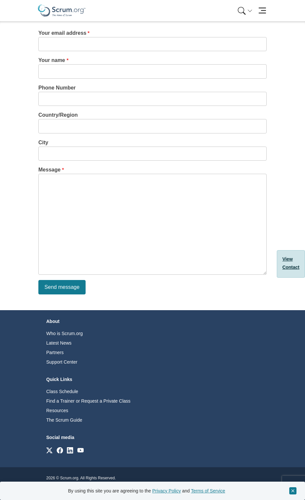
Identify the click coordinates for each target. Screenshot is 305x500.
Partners (55, 352)
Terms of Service (208, 490)
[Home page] (61, 11)
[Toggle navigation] (262, 10)
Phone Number (57, 87)
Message (49, 169)
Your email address (62, 33)
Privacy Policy (166, 490)
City (43, 142)
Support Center (61, 362)
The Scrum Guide (64, 420)
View (287, 259)
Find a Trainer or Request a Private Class (88, 401)
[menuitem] (244, 11)
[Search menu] (245, 11)
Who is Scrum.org (64, 333)
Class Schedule (62, 391)
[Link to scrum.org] (49, 450)
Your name (51, 60)
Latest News (58, 343)
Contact (290, 267)
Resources (57, 410)
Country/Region (58, 115)
